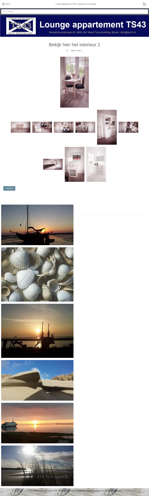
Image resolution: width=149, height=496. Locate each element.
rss (84, 490)
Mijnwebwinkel (116, 490)
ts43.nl (82, 208)
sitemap (79, 490)
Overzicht (9, 188)
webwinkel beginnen (94, 490)
